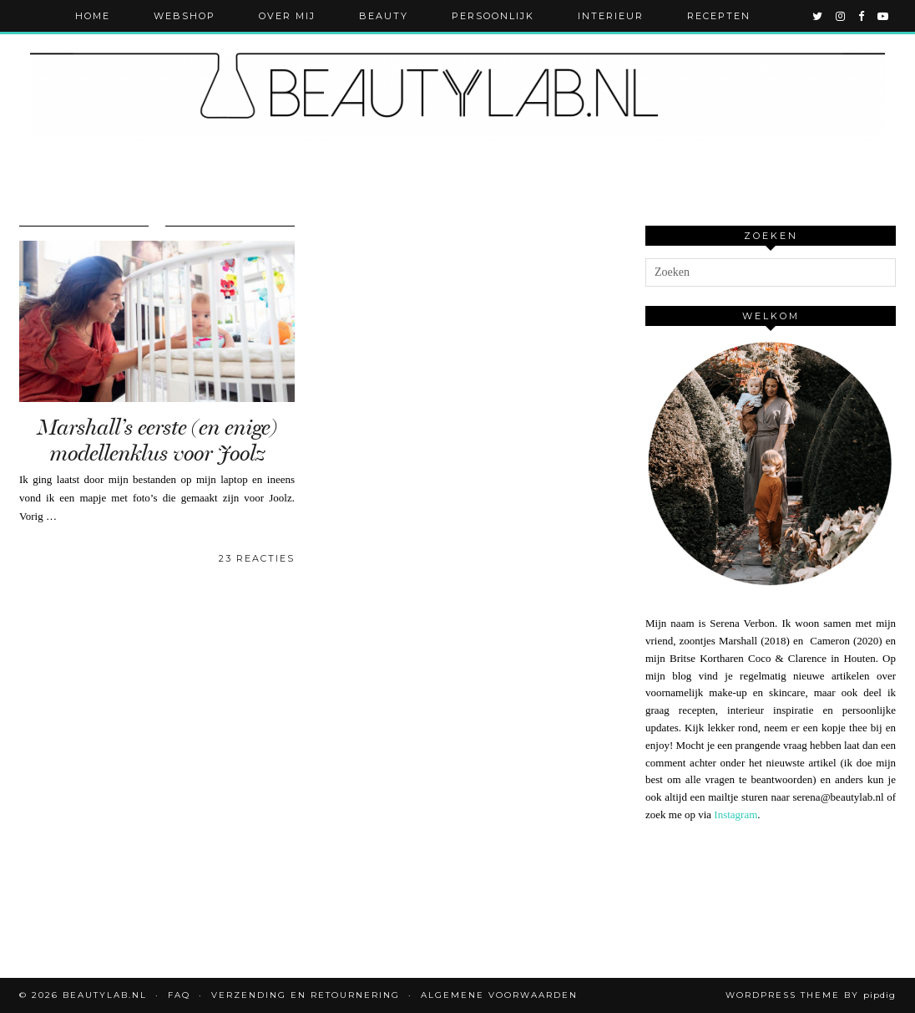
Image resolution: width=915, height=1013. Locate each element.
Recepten (719, 16)
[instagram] (841, 16)
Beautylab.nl (105, 995)
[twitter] (818, 16)
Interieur (611, 16)
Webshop (184, 16)
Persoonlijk (493, 16)
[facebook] (862, 16)
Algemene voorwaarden (499, 995)
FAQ (179, 995)
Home (92, 16)
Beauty (383, 16)
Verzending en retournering (305, 995)
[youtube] (883, 16)
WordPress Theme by (810, 995)
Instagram (735, 814)
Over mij (287, 16)
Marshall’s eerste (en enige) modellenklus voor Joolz (157, 440)
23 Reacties (257, 558)
